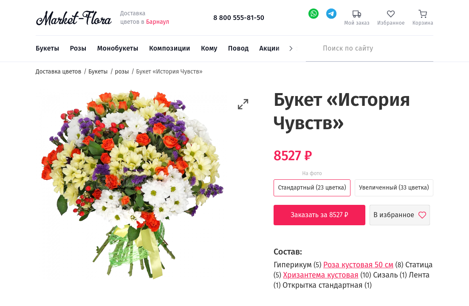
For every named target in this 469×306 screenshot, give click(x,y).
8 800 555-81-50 (238, 18)
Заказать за (326, 215)
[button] (243, 104)
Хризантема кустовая (320, 275)
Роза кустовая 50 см (358, 264)
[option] (131, 185)
